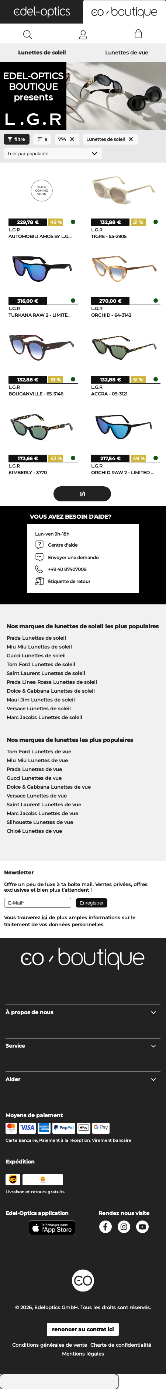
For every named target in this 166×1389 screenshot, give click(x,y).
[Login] (83, 34)
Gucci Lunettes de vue (34, 778)
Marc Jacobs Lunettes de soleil (44, 717)
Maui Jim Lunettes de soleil (41, 700)
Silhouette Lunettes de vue (40, 822)
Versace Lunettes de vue (37, 796)
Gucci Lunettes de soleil (36, 655)
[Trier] (53, 153)
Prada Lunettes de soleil (36, 638)
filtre (15, 139)
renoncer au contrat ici (83, 1329)
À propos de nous (81, 1012)
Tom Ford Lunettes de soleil (41, 664)
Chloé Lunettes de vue (34, 831)
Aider (81, 1079)
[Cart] (138, 34)
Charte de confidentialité (120, 1345)
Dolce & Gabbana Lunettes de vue (49, 787)
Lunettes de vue (126, 52)
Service (81, 1045)
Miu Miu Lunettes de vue (37, 760)
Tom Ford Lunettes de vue (39, 751)
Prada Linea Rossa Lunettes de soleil (52, 682)
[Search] (28, 34)
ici (44, 917)
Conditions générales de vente (49, 1345)
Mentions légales (83, 1354)
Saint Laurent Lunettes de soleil (46, 673)
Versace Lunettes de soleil (39, 708)
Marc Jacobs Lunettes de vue (42, 813)
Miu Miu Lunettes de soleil (39, 647)
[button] (41, 11)
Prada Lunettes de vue (34, 769)
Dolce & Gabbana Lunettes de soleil (51, 691)
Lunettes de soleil (42, 52)
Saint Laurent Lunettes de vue (44, 804)
